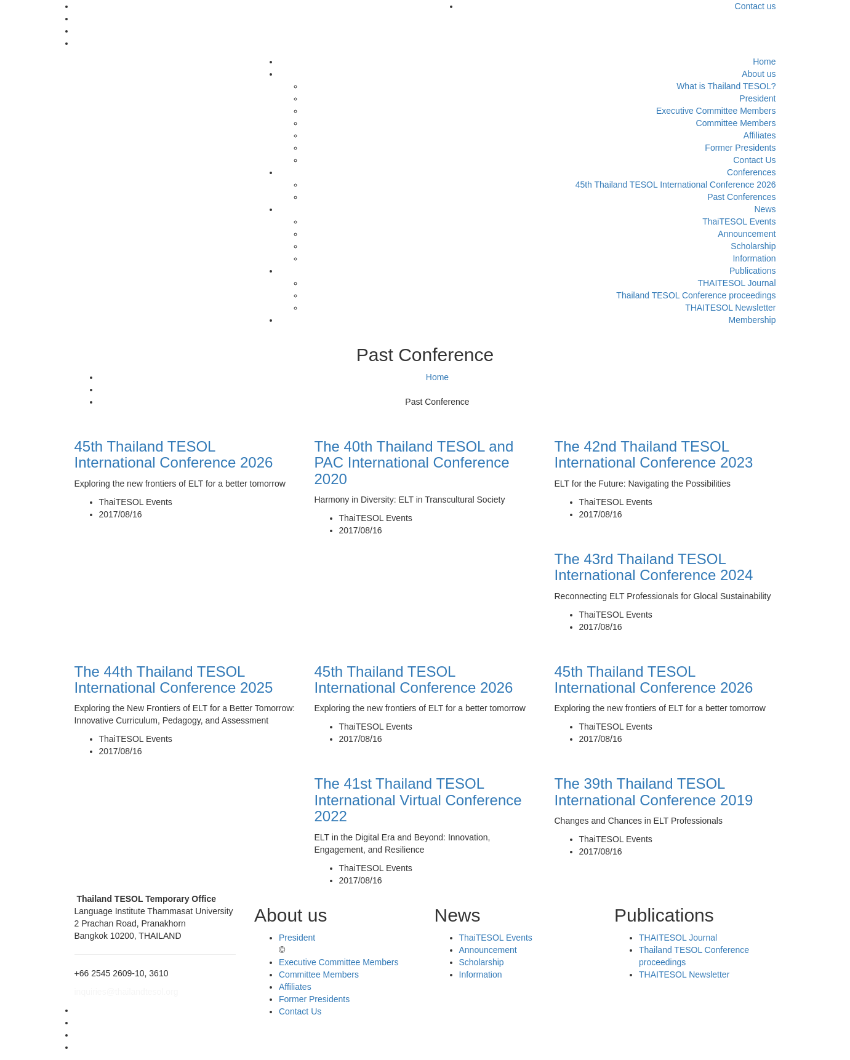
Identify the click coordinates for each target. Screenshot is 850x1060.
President (757, 98)
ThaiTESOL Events (739, 221)
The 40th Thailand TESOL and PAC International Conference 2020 (414, 462)
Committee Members (736, 123)
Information (754, 258)
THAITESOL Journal (736, 283)
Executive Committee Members (716, 111)
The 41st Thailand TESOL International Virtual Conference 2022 (418, 799)
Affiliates (760, 135)
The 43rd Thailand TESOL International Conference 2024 (654, 567)
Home (764, 61)
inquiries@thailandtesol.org (126, 992)
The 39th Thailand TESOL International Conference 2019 (654, 791)
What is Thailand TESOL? (726, 86)
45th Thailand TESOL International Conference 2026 (675, 184)
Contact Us (754, 160)
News (765, 209)
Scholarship (753, 246)
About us (759, 74)
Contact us (755, 6)
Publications (752, 271)
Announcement (747, 234)
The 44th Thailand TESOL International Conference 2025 (173, 679)
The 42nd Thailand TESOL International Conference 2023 (654, 454)
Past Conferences (741, 197)
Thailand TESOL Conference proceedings (696, 295)
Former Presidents (740, 148)
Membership (752, 320)
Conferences (751, 172)
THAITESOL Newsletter (730, 308)
